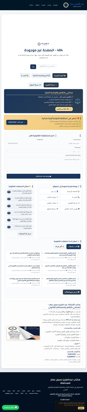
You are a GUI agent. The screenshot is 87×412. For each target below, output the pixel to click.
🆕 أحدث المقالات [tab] (73, 246)
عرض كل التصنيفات (25, 234)
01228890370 (71, 356)
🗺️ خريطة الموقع (35, 85)
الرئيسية (55, 5)
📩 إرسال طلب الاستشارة (43, 176)
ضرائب (28, 391)
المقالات (37, 5)
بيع (26, 393)
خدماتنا (31, 5)
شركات (23, 391)
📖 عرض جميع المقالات (71, 292)
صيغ (33, 391)
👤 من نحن (54, 191)
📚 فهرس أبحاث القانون (72, 209)
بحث (33, 67)
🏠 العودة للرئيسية (60, 75)
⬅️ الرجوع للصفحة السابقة (41, 75)
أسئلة (21, 393)
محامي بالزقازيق (9, 393)
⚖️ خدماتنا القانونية (51, 85)
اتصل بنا (43, 5)
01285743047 (72, 354)
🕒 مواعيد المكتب (52, 197)
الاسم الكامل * (76, 139)
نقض (4, 391)
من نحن (49, 5)
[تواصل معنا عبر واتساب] (10, 407)
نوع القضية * (77, 147)
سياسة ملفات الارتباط (69, 405)
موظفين (38, 391)
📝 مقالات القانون (52, 203)
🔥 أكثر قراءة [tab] (59, 246)
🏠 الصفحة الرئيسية (73, 191)
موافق (81, 408)
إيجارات (9, 391)
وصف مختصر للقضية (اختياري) (73, 155)
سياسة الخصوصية (33, 393)
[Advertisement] (43, 30)
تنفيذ (18, 391)
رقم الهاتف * (39, 139)
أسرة (14, 391)
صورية (16, 393)
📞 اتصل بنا (25, 75)
